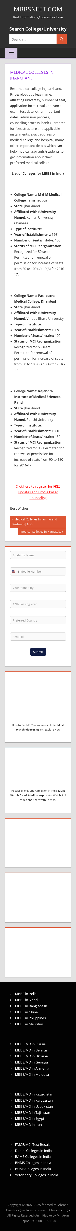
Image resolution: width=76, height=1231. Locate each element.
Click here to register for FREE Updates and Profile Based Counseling (38, 492)
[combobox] (14, 571)
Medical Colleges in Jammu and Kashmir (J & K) (34, 521)
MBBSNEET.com (38, 8)
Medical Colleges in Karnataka (40, 532)
